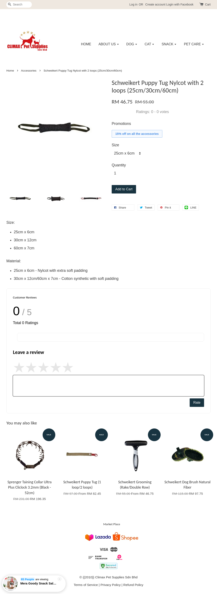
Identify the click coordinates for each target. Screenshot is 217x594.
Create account (155, 4)
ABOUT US (109, 44)
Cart (208, 4)
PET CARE (194, 44)
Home (10, 70)
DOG (131, 44)
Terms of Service (86, 585)
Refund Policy (133, 585)
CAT (149, 44)
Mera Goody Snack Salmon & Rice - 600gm (39, 585)
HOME (86, 44)
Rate (196, 402)
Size (115, 145)
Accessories (28, 70)
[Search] (19, 4)
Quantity (119, 165)
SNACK (169, 44)
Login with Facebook (179, 4)
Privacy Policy (110, 585)
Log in (133, 4)
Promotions (121, 124)
